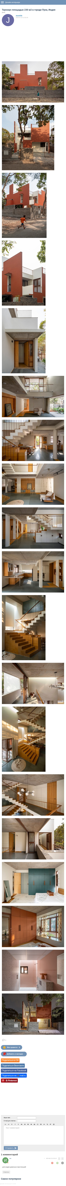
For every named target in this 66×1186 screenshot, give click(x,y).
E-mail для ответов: (10, 1121)
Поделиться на (14, 1075)
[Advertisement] (33, 40)
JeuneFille (19, 15)
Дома (3, 12)
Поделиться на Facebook (14, 1070)
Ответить (6, 1172)
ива (10, 1158)
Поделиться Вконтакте (13, 1065)
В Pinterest (11, 1080)
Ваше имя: (7, 1117)
